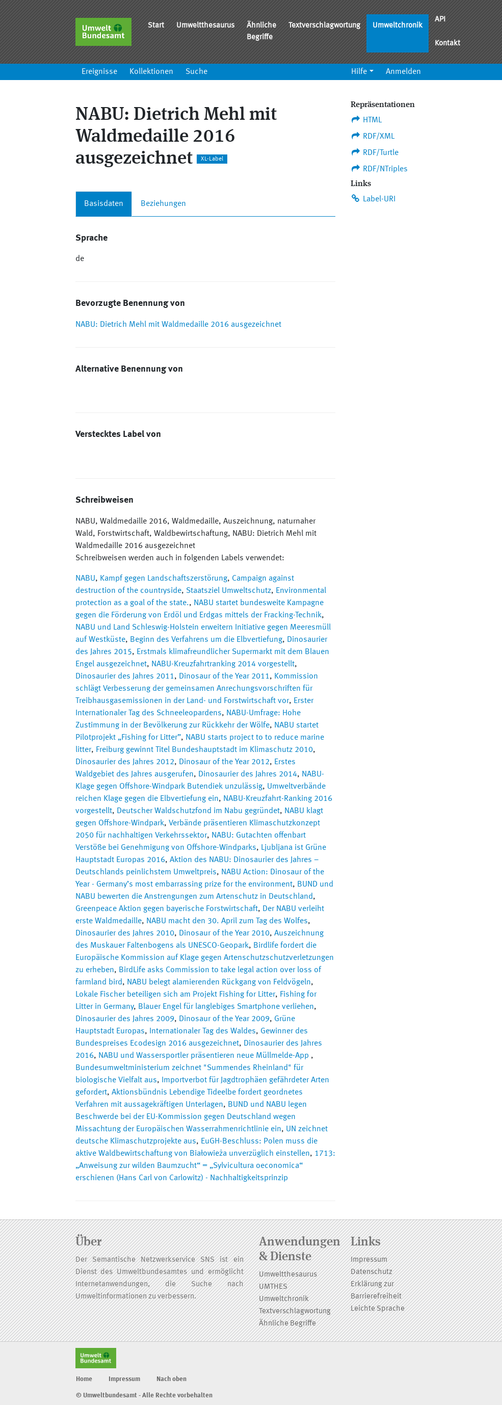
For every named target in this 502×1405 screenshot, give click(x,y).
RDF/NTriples (379, 168)
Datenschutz (371, 1272)
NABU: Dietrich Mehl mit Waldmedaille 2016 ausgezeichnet (178, 325)
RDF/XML (373, 136)
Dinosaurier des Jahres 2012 (124, 762)
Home (84, 1379)
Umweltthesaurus (205, 26)
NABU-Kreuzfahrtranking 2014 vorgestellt (223, 664)
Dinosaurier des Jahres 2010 (124, 933)
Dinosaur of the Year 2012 (224, 762)
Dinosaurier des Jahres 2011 (124, 676)
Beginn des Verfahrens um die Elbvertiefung (206, 640)
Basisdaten (103, 204)
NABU (85, 579)
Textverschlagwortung (324, 26)
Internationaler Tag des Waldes (202, 1031)
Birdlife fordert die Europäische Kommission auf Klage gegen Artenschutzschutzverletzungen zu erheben (204, 958)
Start (156, 26)
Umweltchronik (397, 26)
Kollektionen (151, 72)
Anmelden (403, 72)
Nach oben (171, 1379)
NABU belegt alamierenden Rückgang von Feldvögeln (219, 982)
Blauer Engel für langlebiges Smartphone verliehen (226, 1007)
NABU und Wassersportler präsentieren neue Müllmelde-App (204, 1056)
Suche (196, 72)
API (440, 19)
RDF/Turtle (375, 152)
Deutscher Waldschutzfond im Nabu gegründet (198, 811)
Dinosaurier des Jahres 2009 (124, 1019)
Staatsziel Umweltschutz (228, 591)
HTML (366, 119)
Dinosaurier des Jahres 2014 (247, 774)
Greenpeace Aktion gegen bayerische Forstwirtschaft (166, 909)
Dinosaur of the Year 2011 (224, 676)
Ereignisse (99, 72)
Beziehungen (163, 204)
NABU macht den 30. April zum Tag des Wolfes (227, 921)
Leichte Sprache (378, 1309)
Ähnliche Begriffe (261, 31)
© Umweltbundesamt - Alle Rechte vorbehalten (144, 1395)
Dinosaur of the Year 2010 (224, 933)
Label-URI (373, 198)
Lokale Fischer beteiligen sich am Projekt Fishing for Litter (175, 995)
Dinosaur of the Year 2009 (224, 1019)
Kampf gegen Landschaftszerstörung (163, 579)
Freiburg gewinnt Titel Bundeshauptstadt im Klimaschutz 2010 (204, 750)
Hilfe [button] (359, 72)
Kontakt (447, 43)
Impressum (369, 1260)
